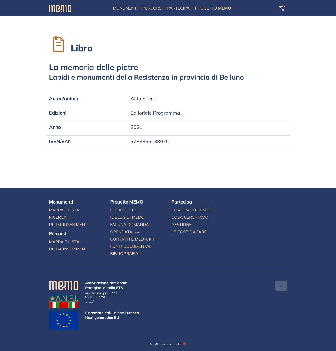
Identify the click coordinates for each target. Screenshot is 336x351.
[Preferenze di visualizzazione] (282, 8)
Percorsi (152, 8)
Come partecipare (191, 210)
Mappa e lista (64, 210)
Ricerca (57, 217)
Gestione (181, 224)
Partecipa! (178, 8)
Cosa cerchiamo (189, 217)
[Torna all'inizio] (281, 286)
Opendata (124, 231)
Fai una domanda (129, 224)
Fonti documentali (131, 246)
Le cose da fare (189, 231)
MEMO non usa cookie (166, 344)
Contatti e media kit (132, 239)
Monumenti (125, 8)
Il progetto (123, 210)
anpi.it (89, 301)
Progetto (213, 8)
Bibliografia (124, 253)
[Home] (60, 8)
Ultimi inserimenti (68, 224)
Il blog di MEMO (127, 217)
